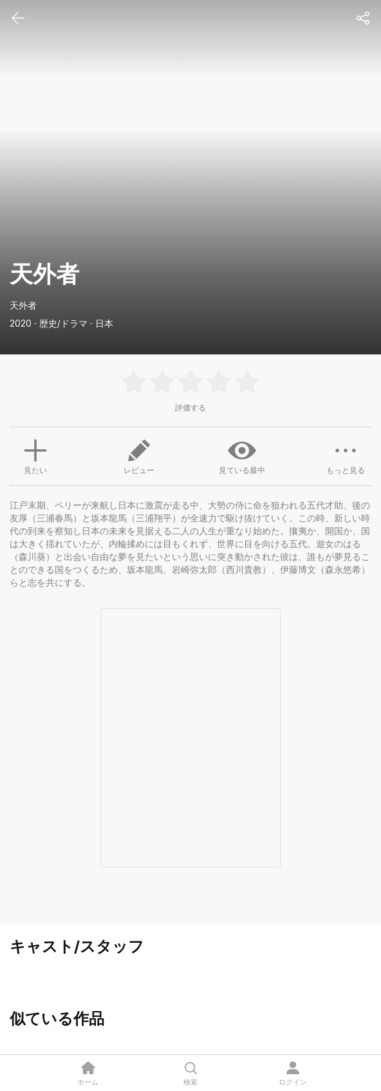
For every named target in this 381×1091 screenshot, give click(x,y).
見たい (35, 455)
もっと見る (345, 455)
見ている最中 (242, 455)
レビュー (139, 455)
